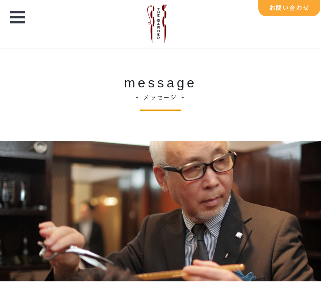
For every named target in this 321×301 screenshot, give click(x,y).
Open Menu (17, 18)
